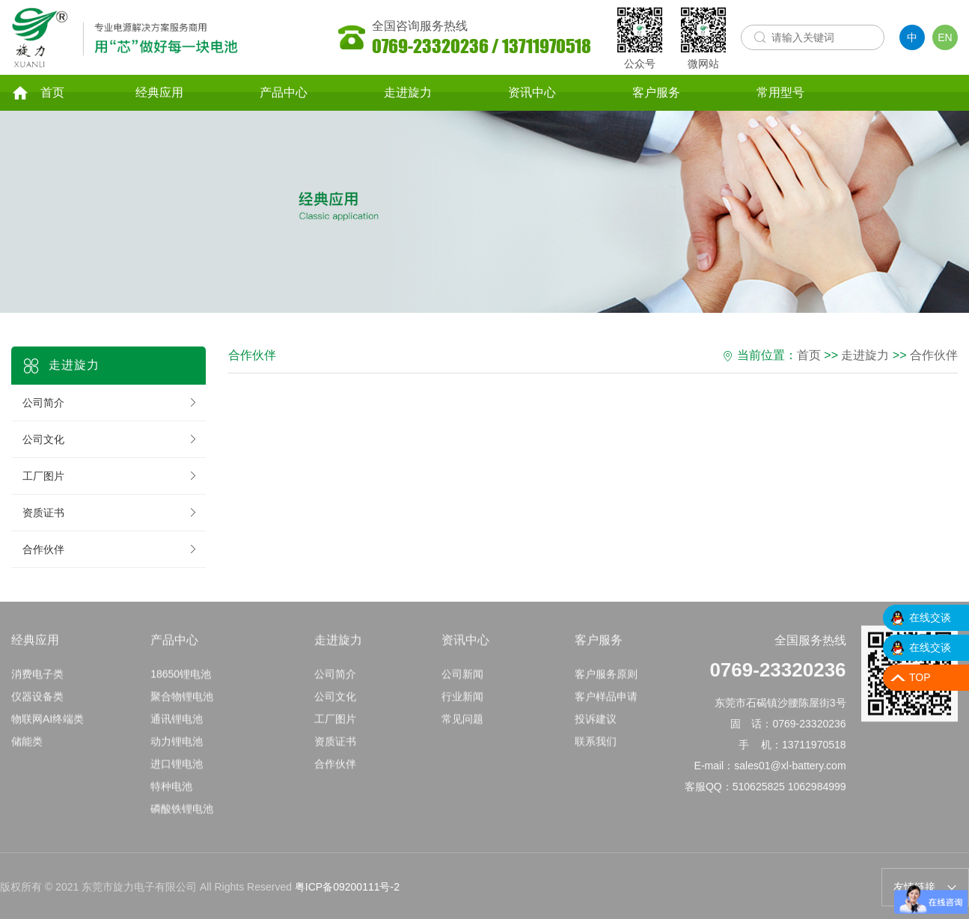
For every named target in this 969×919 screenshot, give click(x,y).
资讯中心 (532, 92)
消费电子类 (37, 678)
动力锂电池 (176, 745)
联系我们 (596, 745)
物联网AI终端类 (47, 723)
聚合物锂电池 (181, 700)
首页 (37, 93)
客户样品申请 (606, 700)
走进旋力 (408, 92)
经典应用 (159, 92)
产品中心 (284, 92)
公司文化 (110, 439)
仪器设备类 (37, 700)
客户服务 (656, 92)
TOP (920, 677)
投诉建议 (596, 723)
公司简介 (110, 403)
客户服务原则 (606, 678)
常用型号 (780, 92)
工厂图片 (110, 476)
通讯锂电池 (176, 723)
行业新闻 (462, 700)
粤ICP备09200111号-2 (347, 887)
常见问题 (462, 723)
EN (945, 37)
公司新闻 (462, 678)
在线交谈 (930, 617)
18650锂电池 (180, 678)
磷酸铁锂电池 (181, 813)
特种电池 (171, 790)
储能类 (27, 745)
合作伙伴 (110, 549)
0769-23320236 (777, 673)
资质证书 (110, 513)
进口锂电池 (176, 768)
